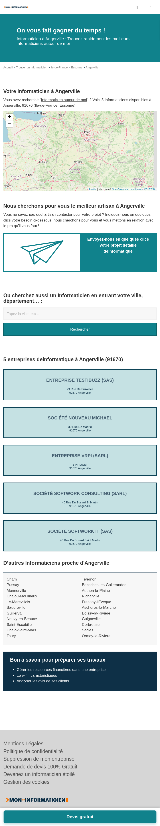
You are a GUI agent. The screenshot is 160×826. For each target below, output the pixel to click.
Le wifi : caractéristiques (37, 675)
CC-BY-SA (150, 189)
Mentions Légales (23, 743)
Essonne (76, 67)
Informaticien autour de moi (64, 100)
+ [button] (9, 117)
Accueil (8, 67)
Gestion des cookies (26, 782)
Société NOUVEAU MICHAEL (80, 417)
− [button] (9, 123)
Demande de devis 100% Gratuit (40, 767)
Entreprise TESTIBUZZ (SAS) (80, 380)
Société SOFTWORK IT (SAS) (80, 531)
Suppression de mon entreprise (39, 759)
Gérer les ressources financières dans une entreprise (61, 670)
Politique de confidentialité (33, 751)
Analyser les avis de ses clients (43, 681)
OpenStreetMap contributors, (128, 189)
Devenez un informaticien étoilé (39, 774)
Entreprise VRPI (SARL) (80, 455)
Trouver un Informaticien (31, 67)
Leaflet (93, 189)
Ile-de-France (59, 67)
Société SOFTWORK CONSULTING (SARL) (80, 493)
